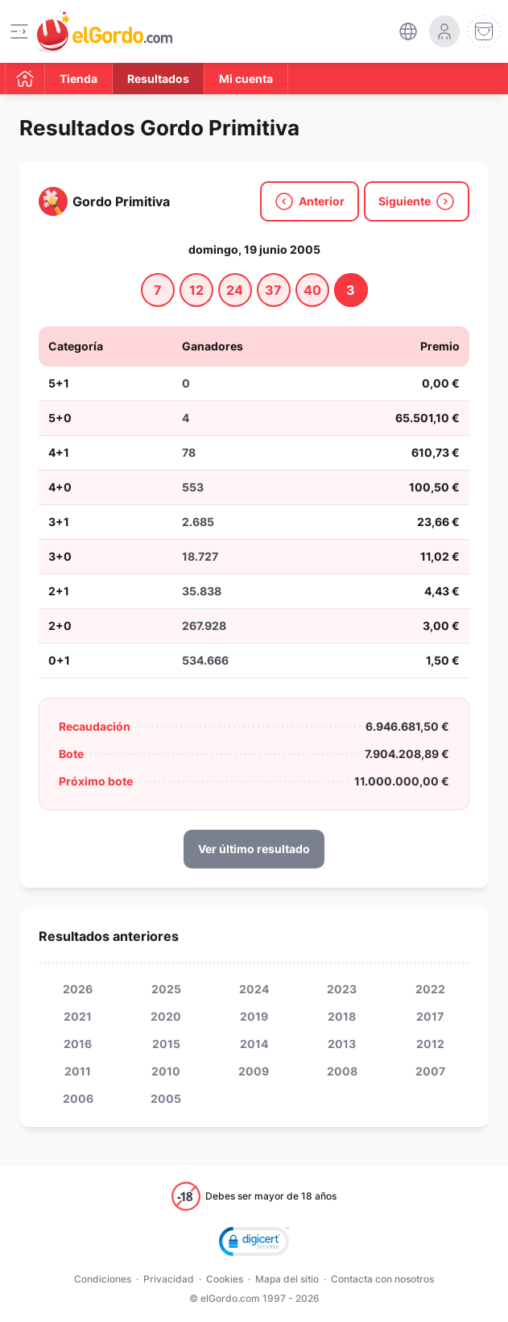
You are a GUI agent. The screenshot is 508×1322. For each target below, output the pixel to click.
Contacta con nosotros (382, 1279)
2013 (342, 1044)
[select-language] (408, 31)
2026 (78, 989)
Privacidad (168, 1279)
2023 (342, 989)
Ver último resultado (254, 849)
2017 (430, 1016)
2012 (430, 1044)
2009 (253, 1071)
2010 (165, 1071)
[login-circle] (444, 31)
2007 (430, 1071)
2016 (78, 1044)
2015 (166, 1044)
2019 (254, 1016)
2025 (166, 989)
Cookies (224, 1279)
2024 (254, 989)
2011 (77, 1071)
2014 (254, 1044)
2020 (166, 1016)
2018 (342, 1016)
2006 (78, 1098)
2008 (342, 1071)
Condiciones (102, 1279)
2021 (78, 1016)
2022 (430, 989)
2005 (166, 1098)
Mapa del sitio (287, 1279)
